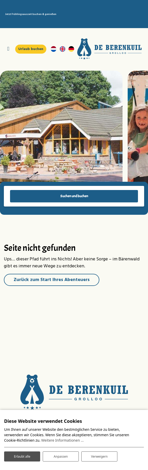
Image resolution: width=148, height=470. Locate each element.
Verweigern (99, 456)
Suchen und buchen (74, 196)
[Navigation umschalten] (8, 49)
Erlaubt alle (22, 456)
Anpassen (61, 456)
